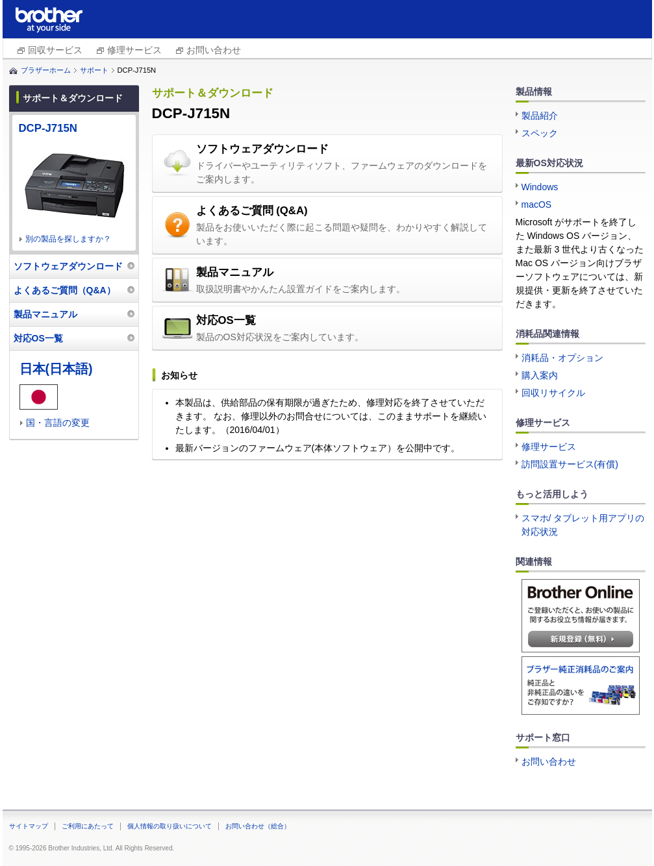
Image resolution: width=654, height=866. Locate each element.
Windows (540, 187)
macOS (537, 204)
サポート (94, 70)
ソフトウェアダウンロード (262, 149)
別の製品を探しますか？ (68, 238)
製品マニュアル (234, 272)
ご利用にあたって (88, 826)
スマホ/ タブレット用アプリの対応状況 (583, 525)
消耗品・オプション (562, 358)
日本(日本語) (56, 369)
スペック (540, 133)
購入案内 (540, 375)
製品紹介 (540, 115)
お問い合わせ (213, 50)
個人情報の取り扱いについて (169, 826)
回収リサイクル (553, 393)
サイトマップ (28, 826)
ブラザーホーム (46, 70)
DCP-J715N (48, 128)
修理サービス (134, 50)
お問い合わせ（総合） (257, 826)
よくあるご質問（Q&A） (65, 290)
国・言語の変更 (58, 422)
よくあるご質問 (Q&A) (252, 210)
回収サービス (55, 50)
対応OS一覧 (226, 320)
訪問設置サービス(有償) (570, 464)
